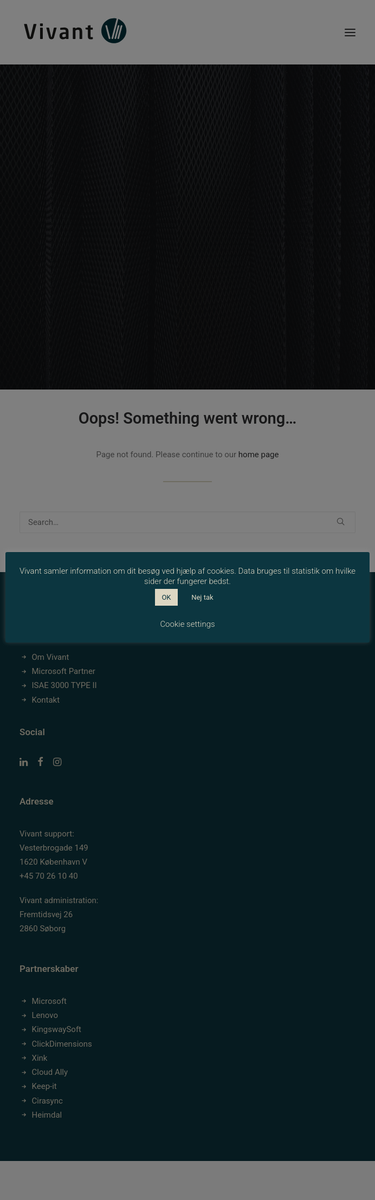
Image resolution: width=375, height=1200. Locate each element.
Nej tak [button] (202, 597)
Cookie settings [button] (187, 624)
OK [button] (166, 597)
